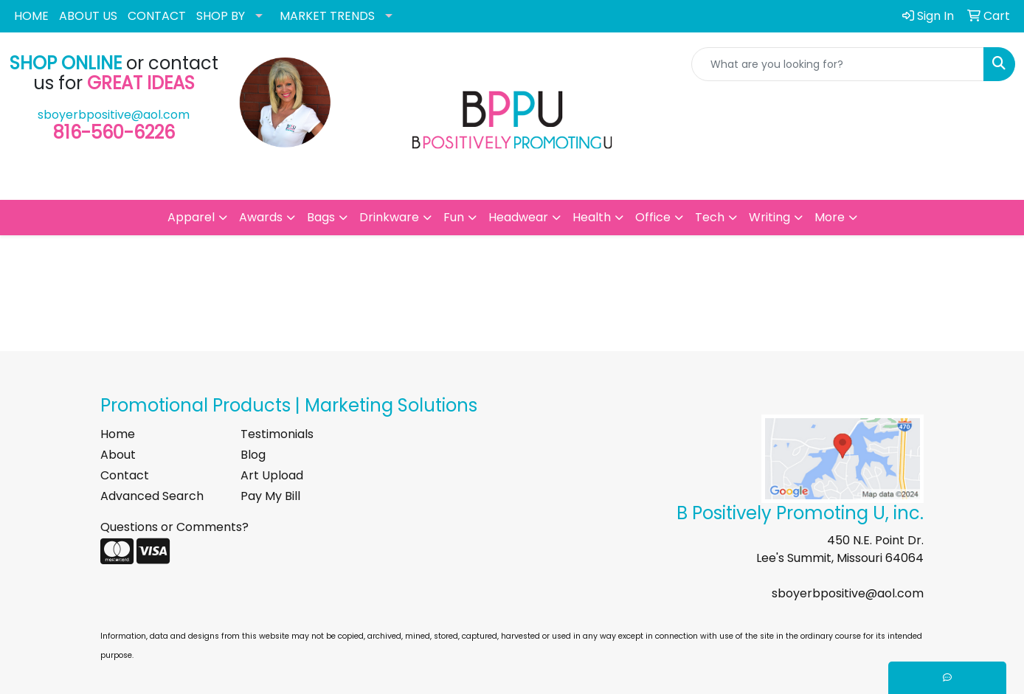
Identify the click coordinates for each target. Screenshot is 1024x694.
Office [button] (653, 217)
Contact (124, 475)
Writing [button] (769, 217)
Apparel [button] (191, 217)
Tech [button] (709, 217)
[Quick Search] (837, 64)
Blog (253, 454)
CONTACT (157, 15)
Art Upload (272, 475)
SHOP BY (220, 15)
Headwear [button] (518, 217)
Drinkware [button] (389, 217)
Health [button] (591, 217)
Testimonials (277, 434)
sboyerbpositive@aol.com (114, 114)
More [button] (829, 217)
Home (117, 434)
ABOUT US (88, 15)
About (118, 454)
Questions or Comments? (174, 526)
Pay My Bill (270, 495)
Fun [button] (453, 217)
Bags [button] (321, 217)
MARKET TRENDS (327, 15)
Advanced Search (152, 495)
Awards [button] (261, 217)
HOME (31, 15)
